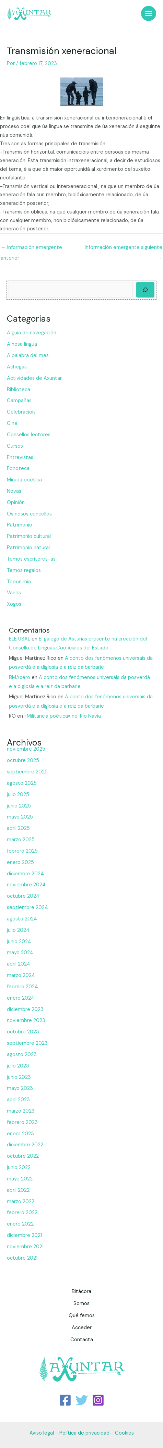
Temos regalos (24, 570)
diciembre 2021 (24, 1235)
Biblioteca (18, 389)
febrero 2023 (22, 1122)
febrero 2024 (22, 986)
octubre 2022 (23, 1156)
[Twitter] (81, 1400)
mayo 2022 (20, 1179)
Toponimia (19, 582)
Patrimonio (19, 525)
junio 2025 (19, 806)
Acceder (82, 1327)
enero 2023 (20, 1134)
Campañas (19, 400)
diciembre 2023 (25, 1009)
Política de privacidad (84, 1433)
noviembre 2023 (26, 1020)
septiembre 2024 (27, 907)
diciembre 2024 (25, 874)
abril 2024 (18, 964)
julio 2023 (18, 1066)
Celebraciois (21, 412)
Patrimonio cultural (29, 536)
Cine (12, 423)
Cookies (124, 1433)
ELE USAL (19, 639)
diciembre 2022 (25, 1145)
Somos (81, 1303)
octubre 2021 (22, 1258)
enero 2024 (20, 998)
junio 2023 (19, 1077)
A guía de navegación (31, 333)
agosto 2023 (22, 1054)
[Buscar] (145, 290)
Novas (14, 491)
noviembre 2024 (26, 885)
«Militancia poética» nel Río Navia (62, 716)
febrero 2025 (22, 851)
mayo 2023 (20, 1088)
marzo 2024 (21, 975)
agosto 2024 (22, 919)
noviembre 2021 (25, 1246)
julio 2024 (18, 930)
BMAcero (19, 677)
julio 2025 (18, 794)
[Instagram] (98, 1400)
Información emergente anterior (31, 249)
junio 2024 (19, 941)
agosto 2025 (22, 783)
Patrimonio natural (28, 547)
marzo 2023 (21, 1111)
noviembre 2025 (26, 749)
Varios (14, 593)
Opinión (16, 502)
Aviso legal (42, 1433)
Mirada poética (24, 480)
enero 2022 (20, 1224)
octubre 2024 (23, 896)
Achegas (17, 367)
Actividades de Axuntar (34, 378)
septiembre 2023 (27, 1043)
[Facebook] (65, 1400)
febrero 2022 (22, 1212)
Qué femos (82, 1315)
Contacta (81, 1339)
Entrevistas (20, 457)
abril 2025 (18, 828)
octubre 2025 (23, 760)
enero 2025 (20, 862)
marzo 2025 (21, 839)
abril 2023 (18, 1099)
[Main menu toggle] (148, 13)
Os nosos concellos (29, 514)
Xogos (14, 604)
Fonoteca (18, 468)
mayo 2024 (20, 952)
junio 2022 (19, 1167)
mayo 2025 (20, 817)
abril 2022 (18, 1190)
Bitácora (81, 1291)
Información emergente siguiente (123, 249)
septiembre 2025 (27, 772)
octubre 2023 (23, 1032)
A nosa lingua (22, 344)
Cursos (15, 446)
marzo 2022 (20, 1201)
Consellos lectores (28, 434)
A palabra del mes (28, 355)
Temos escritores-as (31, 559)
